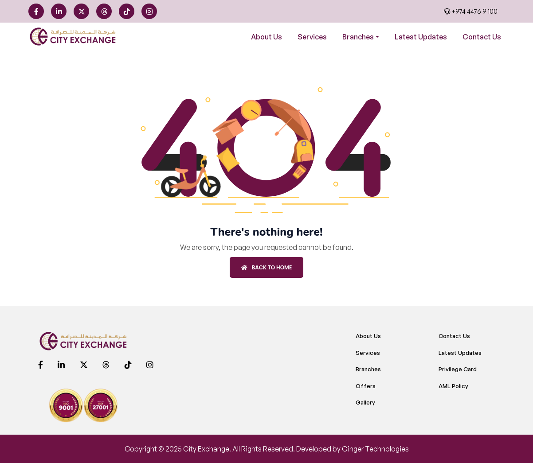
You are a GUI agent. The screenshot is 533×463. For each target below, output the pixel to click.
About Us (266, 36)
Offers (366, 385)
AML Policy (453, 385)
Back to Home (266, 267)
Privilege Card (458, 369)
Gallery (365, 402)
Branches (368, 369)
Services (312, 36)
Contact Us (481, 36)
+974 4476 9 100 (471, 11)
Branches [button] (358, 36)
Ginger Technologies (375, 448)
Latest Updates (421, 36)
